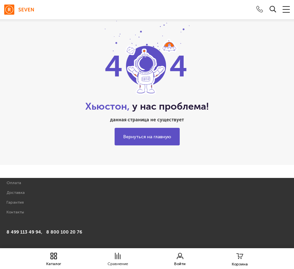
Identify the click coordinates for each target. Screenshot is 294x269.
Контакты (15, 212)
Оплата (14, 183)
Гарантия (15, 202)
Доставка (16, 192)
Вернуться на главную (147, 137)
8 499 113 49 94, (24, 232)
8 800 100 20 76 (64, 232)
